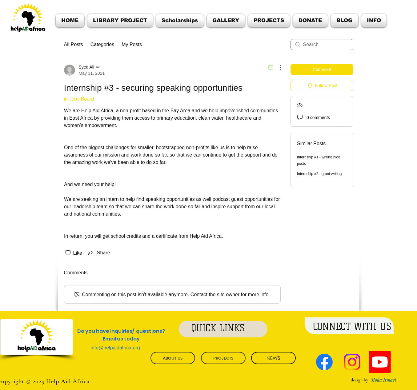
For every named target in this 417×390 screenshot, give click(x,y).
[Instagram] (352, 362)
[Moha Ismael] (383, 380)
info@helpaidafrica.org (115, 347)
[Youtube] (380, 362)
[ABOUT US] (172, 358)
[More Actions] (277, 67)
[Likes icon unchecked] (68, 253)
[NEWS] (273, 358)
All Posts (73, 44)
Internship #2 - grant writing (319, 174)
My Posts (132, 44)
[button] (373, 20)
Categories (102, 44)
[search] (322, 44)
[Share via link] (98, 253)
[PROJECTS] (223, 358)
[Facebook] (324, 362)
